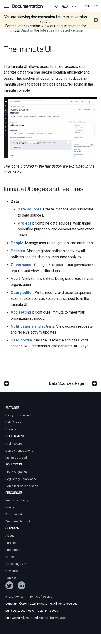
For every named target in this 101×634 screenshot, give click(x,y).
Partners (10, 557)
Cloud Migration (16, 472)
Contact (10, 578)
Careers (10, 542)
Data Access (14, 422)
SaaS (25, 30)
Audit (15, 278)
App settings (22, 312)
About (9, 535)
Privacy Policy (14, 596)
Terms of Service (41, 596)
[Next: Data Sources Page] (72, 381)
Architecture (13, 443)
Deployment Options (19, 450)
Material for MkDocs (52, 617)
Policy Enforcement (18, 415)
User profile (21, 340)
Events (9, 507)
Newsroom (12, 571)
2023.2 (91, 6)
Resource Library (16, 500)
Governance (21, 265)
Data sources (30, 209)
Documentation (15, 514)
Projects (25, 223)
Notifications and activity (32, 326)
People (17, 243)
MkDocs (26, 617)
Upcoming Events (17, 564)
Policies (18, 251)
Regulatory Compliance (21, 479)
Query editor (22, 292)
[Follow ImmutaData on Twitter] (9, 586)
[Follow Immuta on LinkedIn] (21, 586)
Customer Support (17, 521)
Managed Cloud (16, 457)
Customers (12, 549)
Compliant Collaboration (21, 486)
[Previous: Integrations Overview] (6, 381)
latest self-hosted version (61, 30)
